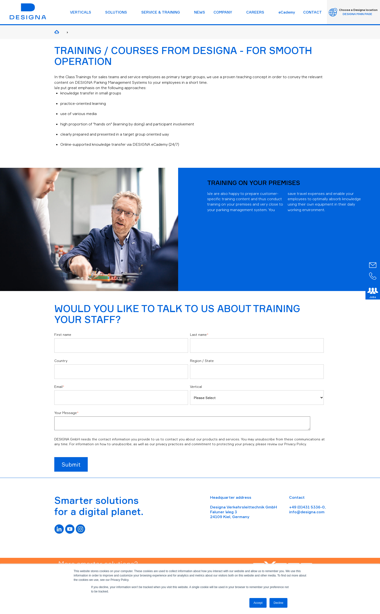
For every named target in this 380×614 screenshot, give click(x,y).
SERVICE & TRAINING (160, 12)
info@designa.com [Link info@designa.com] (307, 511)
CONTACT (312, 12)
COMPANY (223, 12)
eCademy (286, 12)
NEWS (199, 12)
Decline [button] (278, 603)
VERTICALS (80, 12)
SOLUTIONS (116, 12)
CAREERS (255, 12)
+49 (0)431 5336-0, (307, 507)
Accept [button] (257, 603)
